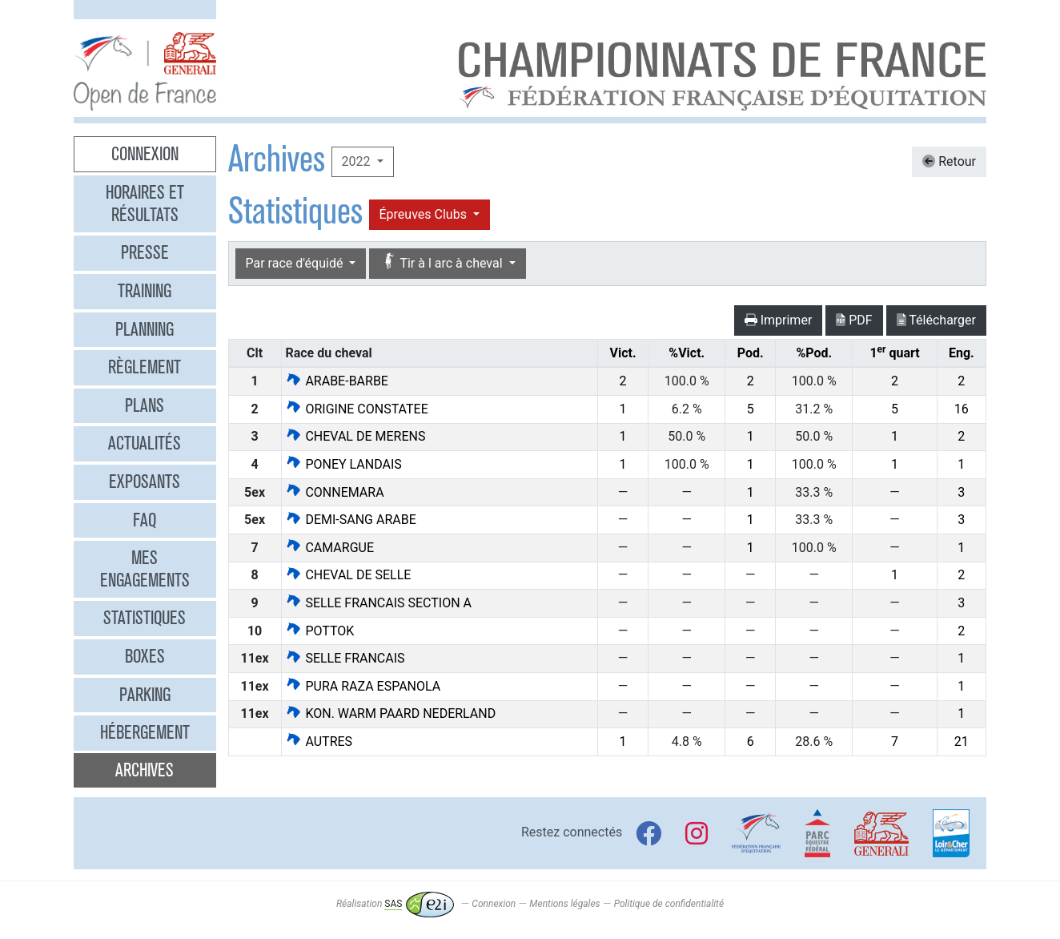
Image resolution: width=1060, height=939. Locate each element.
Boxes (145, 656)
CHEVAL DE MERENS (355, 436)
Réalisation (395, 903)
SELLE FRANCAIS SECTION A (378, 603)
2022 (358, 161)
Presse (145, 252)
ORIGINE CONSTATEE (356, 409)
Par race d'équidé (296, 263)
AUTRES (318, 741)
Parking (145, 694)
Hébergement (145, 732)
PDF (854, 320)
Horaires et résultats (145, 203)
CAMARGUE (329, 547)
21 (961, 741)
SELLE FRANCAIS (344, 658)
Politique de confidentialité (669, 903)
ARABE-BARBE (336, 381)
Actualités (144, 443)
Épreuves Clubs (424, 214)
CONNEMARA (334, 492)
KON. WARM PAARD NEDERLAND (390, 713)
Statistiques (144, 618)
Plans (144, 405)
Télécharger (936, 320)
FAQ (144, 520)
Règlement (144, 367)
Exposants (144, 481)
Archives (144, 770)
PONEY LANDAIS (343, 464)
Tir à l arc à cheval (442, 262)
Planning (144, 329)
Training (144, 291)
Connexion (145, 154)
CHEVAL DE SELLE (348, 574)
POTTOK (319, 631)
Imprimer (779, 320)
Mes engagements (145, 568)
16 (961, 409)
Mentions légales (564, 903)
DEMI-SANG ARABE (350, 519)
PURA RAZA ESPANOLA (362, 686)
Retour (949, 161)
